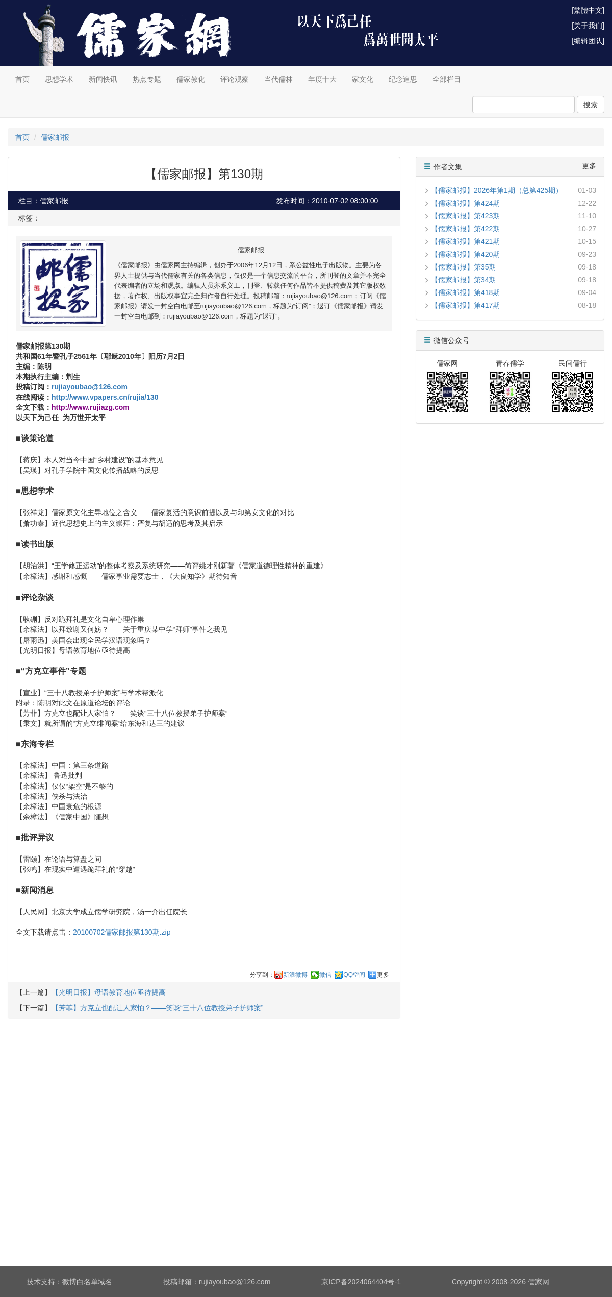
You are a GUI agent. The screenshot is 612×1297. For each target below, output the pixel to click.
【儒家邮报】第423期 (465, 216)
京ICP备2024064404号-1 (361, 1282)
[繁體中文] (588, 10)
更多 (383, 974)
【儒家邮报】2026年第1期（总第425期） (497, 190)
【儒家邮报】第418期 (465, 292)
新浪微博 (295, 974)
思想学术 (59, 79)
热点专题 (147, 79)
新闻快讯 (103, 79)
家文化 (362, 79)
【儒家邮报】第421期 (465, 241)
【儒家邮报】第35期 (463, 267)
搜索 (590, 105)
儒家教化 (190, 79)
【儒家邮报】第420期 (465, 254)
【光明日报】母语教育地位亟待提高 (109, 992)
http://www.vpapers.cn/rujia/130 (105, 397)
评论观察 (234, 79)
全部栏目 (446, 79)
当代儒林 (278, 79)
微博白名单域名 (87, 1282)
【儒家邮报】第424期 (465, 203)
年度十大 (322, 79)
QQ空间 (354, 974)
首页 (22, 79)
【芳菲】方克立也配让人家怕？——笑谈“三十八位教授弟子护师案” (157, 1008)
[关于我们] (588, 25)
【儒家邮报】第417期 (465, 305)
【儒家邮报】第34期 (463, 280)
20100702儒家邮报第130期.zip (121, 932)
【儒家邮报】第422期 (465, 229)
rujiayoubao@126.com (90, 387)
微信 (325, 974)
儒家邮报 (55, 137)
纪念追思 (403, 79)
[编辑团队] (588, 41)
